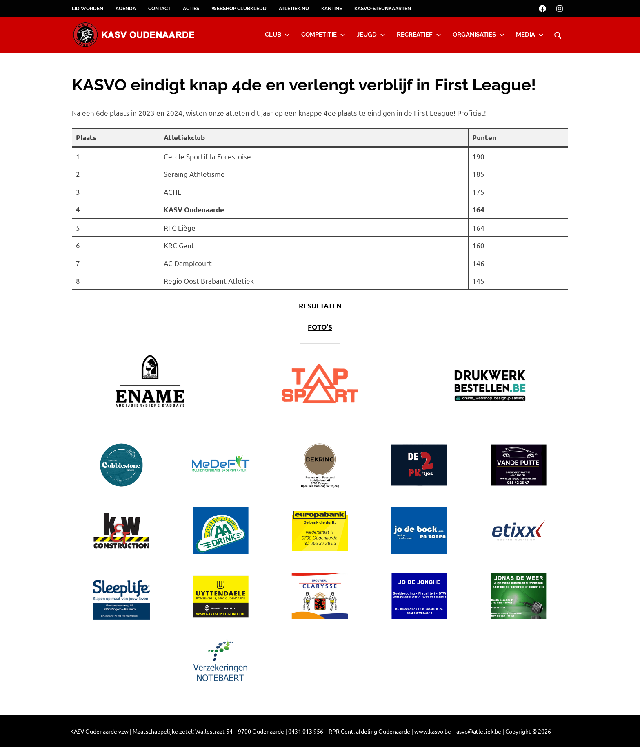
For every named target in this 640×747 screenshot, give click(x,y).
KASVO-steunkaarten (382, 8)
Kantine (331, 8)
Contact (159, 8)
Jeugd (371, 34)
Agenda (126, 8)
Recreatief (419, 34)
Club (277, 34)
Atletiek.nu (294, 8)
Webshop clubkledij (239, 8)
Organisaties (478, 34)
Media (530, 34)
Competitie (323, 34)
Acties (191, 8)
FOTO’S (320, 327)
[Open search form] (558, 34)
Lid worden (87, 8)
